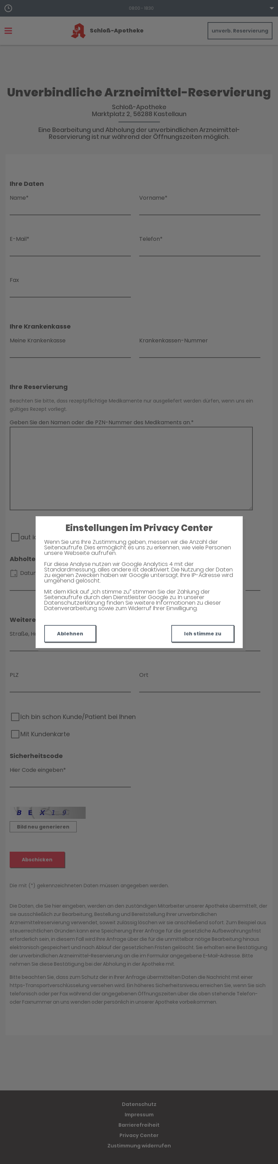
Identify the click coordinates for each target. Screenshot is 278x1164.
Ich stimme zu (202, 633)
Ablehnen (70, 633)
